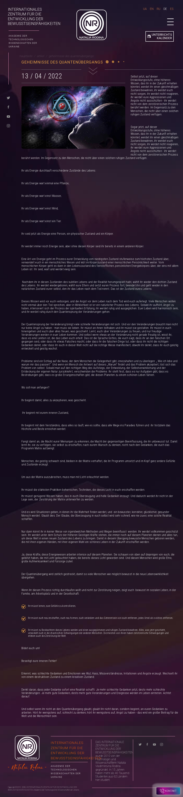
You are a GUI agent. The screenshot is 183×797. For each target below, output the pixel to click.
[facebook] (8, 107)
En (152, 9)
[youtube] (8, 116)
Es (172, 9)
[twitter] (8, 97)
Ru (158, 9)
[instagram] (8, 125)
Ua (145, 9)
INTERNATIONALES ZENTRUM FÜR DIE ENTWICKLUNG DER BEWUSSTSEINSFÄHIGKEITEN (34, 16)
